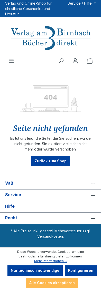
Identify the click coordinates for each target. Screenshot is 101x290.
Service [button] (50, 195)
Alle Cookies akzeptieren (52, 283)
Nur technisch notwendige (35, 270)
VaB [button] (50, 183)
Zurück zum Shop (51, 161)
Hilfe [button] (50, 206)
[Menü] (11, 61)
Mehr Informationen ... (50, 261)
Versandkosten (50, 236)
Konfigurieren (80, 270)
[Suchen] (61, 61)
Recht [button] (50, 218)
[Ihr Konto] (75, 61)
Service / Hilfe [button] (80, 3)
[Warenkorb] (90, 61)
